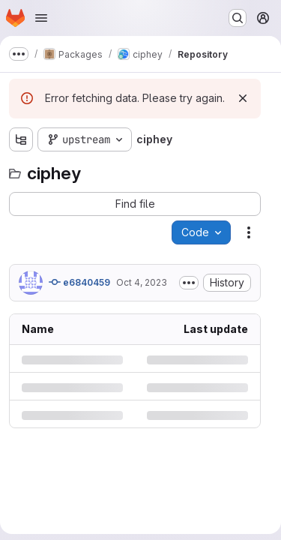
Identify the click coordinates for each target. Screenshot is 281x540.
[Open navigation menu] (41, 18)
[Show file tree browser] (21, 140)
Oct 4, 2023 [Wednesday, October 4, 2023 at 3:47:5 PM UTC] (141, 282)
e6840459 (79, 282)
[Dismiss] (243, 98)
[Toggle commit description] (189, 283)
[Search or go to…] (238, 18)
